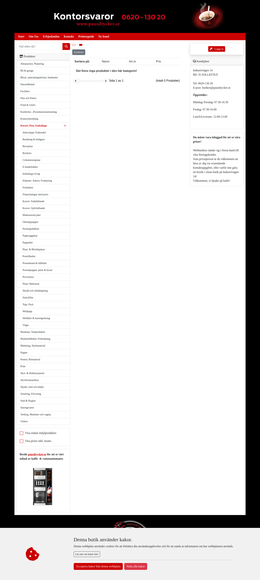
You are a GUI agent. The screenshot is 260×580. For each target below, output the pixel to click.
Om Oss (34, 36)
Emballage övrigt (31, 173)
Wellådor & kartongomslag (36, 318)
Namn (106, 61)
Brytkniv (27, 153)
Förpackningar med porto (35, 194)
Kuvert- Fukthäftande (33, 201)
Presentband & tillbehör (35, 263)
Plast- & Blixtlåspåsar (34, 249)
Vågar (26, 325)
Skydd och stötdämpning (35, 290)
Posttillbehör (29, 256)
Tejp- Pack (28, 304)
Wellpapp (27, 311)
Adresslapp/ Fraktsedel (34, 132)
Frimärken (28, 187)
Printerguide (86, 36)
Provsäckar (28, 277)
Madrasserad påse (32, 215)
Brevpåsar (28, 146)
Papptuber (28, 242)
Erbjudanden (51, 36)
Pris (158, 61)
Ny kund (103, 36)
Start (21, 36)
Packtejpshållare (31, 228)
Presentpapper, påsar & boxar (37, 270)
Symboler (79, 52)
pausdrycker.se (37, 454)
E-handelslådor (30, 167)
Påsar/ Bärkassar (31, 283)
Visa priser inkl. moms (38, 440)
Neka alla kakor (136, 566)
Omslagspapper (30, 222)
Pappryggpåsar (30, 235)
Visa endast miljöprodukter (40, 433)
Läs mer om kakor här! (86, 554)
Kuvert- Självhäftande (34, 208)
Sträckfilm (28, 297)
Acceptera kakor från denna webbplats (98, 566)
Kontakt (69, 36)
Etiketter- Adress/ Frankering (37, 180)
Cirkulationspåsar (31, 160)
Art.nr (132, 61)
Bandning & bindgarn (34, 139)
